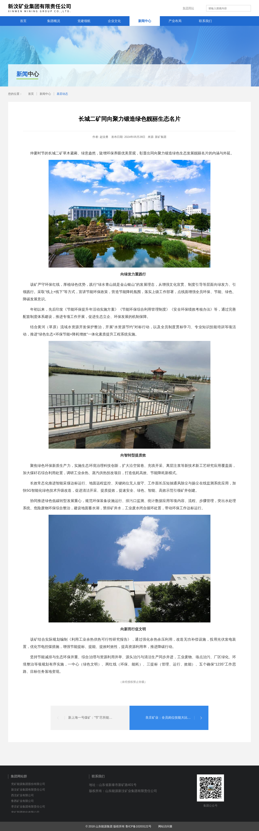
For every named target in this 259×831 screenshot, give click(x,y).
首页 (23, 21)
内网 (170, 8)
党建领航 (83, 21)
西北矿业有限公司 (22, 795)
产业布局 (175, 21)
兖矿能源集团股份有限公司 (28, 784)
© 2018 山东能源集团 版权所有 (105, 826)
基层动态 (62, 93)
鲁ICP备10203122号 (138, 826)
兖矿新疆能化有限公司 (25, 812)
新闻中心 (144, 21)
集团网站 (188, 8)
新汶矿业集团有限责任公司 (28, 789)
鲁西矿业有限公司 (22, 801)
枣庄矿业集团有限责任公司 (28, 806)
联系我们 (205, 21)
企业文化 (114, 21)
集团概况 (53, 21)
